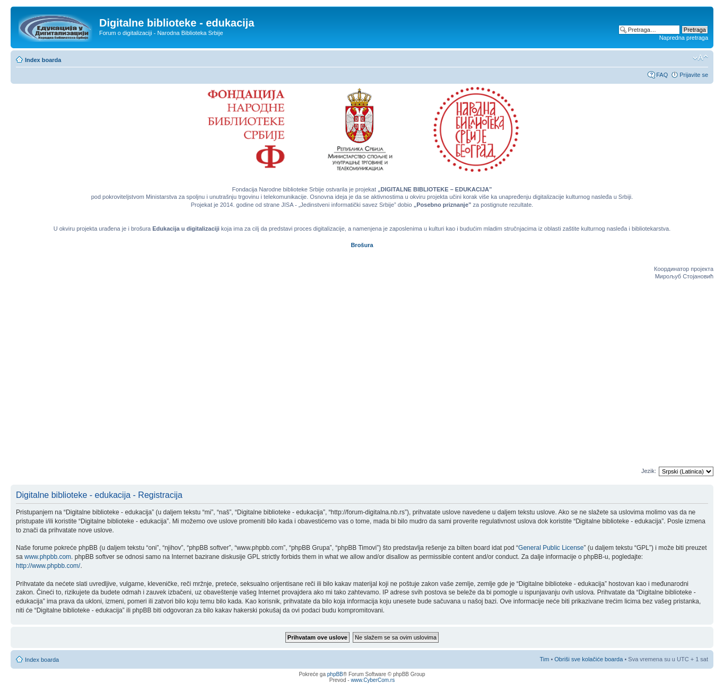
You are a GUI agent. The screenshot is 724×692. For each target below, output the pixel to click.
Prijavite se (693, 75)
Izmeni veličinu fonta (700, 58)
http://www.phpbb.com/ (48, 566)
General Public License (550, 547)
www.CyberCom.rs (373, 680)
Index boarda (43, 60)
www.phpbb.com (47, 556)
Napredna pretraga (683, 37)
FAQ (662, 75)
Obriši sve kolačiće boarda (588, 659)
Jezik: (648, 471)
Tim (544, 659)
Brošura (362, 245)
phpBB (335, 674)
